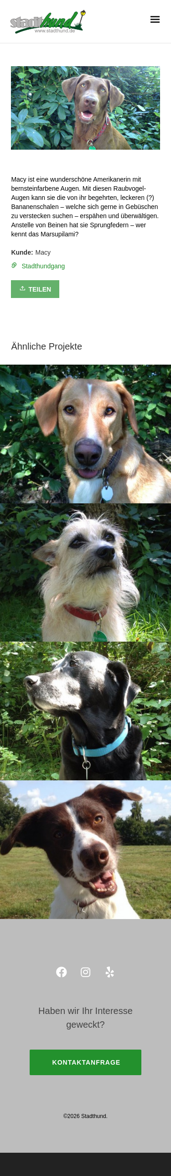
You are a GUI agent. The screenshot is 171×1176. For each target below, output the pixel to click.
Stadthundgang (43, 266)
